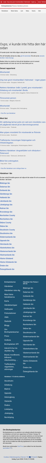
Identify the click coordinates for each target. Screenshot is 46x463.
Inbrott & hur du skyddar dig (10, 349)
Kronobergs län (6, 212)
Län (22, 11)
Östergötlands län (7, 269)
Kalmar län (4, 208)
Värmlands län (6, 244)
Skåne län (4, 226)
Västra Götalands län (8, 262)
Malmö (7, 389)
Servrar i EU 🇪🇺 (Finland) (29, 457)
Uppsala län (5, 240)
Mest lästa (14, 11)
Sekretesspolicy (15, 457)
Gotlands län (5, 190)
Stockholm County (7, 230)
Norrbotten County (7, 215)
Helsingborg (9, 397)
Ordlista (7, 340)
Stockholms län (6, 233)
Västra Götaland (6, 258)
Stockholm (8, 381)
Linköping (8, 409)
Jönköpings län (6, 205)
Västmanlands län (7, 255)
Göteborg (8, 385)
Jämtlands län (6, 201)
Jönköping (8, 413)
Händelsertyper (10, 305)
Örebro (7, 405)
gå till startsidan (25, 56)
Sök (39, 11)
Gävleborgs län (6, 194)
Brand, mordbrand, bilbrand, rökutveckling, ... (12, 357)
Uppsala (7, 393)
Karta (33, 11)
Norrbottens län (6, 219)
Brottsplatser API (11, 344)
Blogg (6, 325)
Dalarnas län (5, 187)
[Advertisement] (23, 27)
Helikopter (8, 309)
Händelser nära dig (12, 290)
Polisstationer (10, 313)
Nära (27, 11)
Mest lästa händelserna (9, 295)
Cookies (6, 457)
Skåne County (5, 223)
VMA (6, 317)
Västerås (8, 401)
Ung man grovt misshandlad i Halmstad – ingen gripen (20, 2)
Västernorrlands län (8, 251)
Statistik (7, 321)
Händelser (4, 11)
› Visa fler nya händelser (7, 113)
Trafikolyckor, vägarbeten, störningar (9, 366)
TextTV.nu (20, 446)
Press (6, 336)
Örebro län (4, 266)
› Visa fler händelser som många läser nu (13, 168)
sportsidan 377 (7, 448)
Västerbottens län (7, 248)
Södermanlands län (8, 237)
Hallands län (5, 197)
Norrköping (9, 417)
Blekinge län (5, 183)
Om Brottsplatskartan (11, 330)
